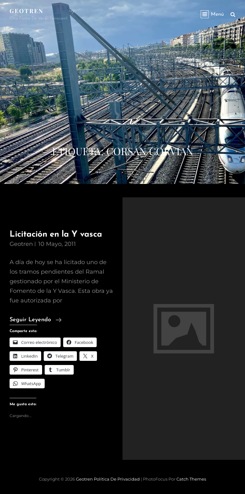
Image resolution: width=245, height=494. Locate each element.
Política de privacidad (117, 479)
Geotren (27, 11)
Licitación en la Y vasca (56, 234)
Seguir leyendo (36, 320)
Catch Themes (191, 479)
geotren (21, 243)
